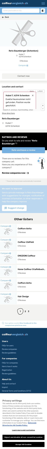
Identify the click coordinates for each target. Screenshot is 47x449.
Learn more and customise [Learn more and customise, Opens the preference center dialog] (23, 432)
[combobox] (21, 10)
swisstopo (14, 110)
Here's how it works (9, 366)
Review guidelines (9, 353)
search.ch (7, 110)
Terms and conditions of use (13, 395)
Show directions (8, 113)
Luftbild (40, 91)
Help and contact (9, 384)
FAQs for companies (10, 363)
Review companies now (15, 173)
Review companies (9, 349)
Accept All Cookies (23, 446)
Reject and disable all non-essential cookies (23, 439)
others (31, 110)
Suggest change (14, 208)
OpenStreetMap (23, 110)
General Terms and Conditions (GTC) (16, 391)
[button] (42, 105)
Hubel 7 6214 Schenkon (25, 55)
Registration (7, 370)
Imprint (5, 387)
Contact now (23, 76)
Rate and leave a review (23, 150)
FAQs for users (8, 346)
